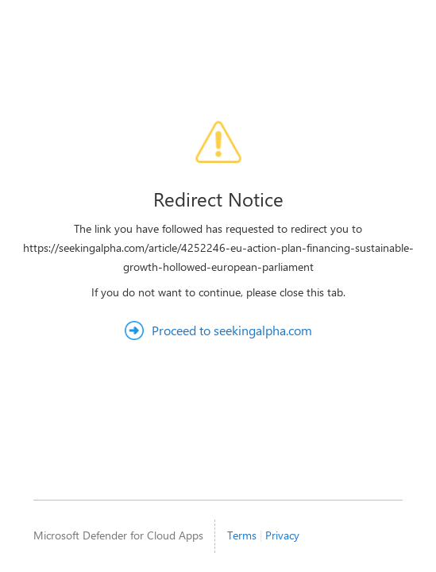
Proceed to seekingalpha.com (232, 330)
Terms (242, 535)
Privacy (282, 535)
